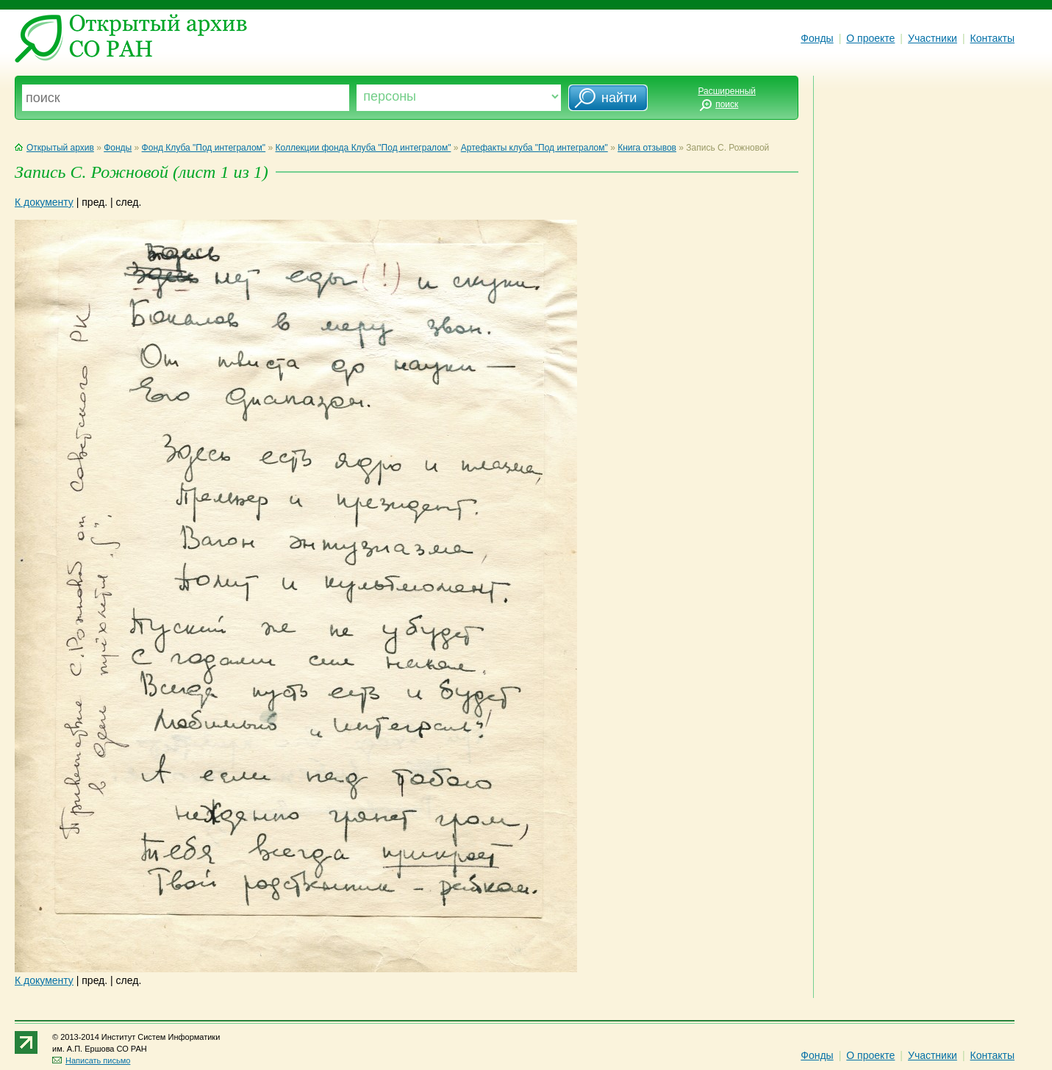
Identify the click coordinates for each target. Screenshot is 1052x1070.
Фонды (817, 38)
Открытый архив (54, 148)
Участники (932, 38)
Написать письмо (91, 1060)
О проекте (870, 38)
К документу (44, 202)
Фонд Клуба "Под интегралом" (204, 148)
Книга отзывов (647, 148)
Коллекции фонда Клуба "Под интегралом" (363, 148)
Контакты (992, 38)
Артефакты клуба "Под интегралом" (534, 148)
